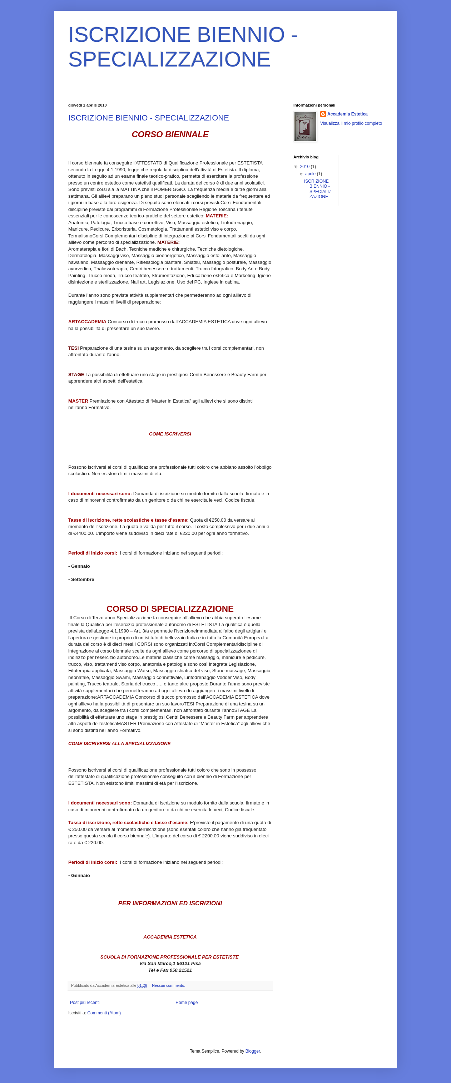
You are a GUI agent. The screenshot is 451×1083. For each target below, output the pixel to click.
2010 (305, 166)
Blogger (253, 1051)
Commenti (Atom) (104, 1012)
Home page (186, 1002)
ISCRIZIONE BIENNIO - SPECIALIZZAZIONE (148, 117)
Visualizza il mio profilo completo (351, 123)
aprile (311, 173)
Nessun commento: (169, 985)
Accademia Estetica (347, 114)
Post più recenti (85, 1002)
